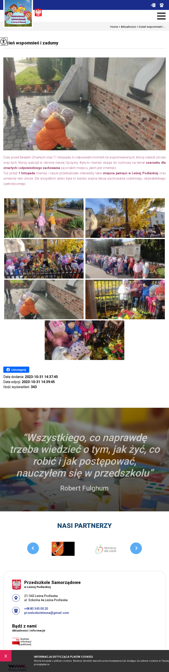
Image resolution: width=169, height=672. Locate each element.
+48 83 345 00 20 (161, 5)
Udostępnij (16, 369)
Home (114, 26)
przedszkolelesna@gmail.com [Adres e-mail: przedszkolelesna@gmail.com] (46, 613)
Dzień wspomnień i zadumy (30, 43)
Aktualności (127, 26)
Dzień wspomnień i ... (151, 26)
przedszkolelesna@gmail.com (153, 5)
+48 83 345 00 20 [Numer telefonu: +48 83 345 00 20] (36, 608)
